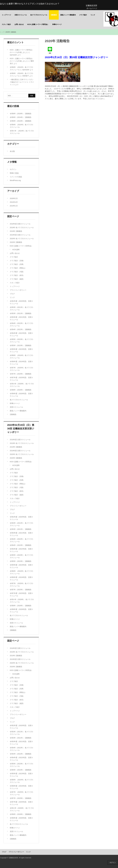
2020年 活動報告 (16, 242)
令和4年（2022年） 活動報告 (20, 329)
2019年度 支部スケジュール (20, 235)
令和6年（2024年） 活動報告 (20, 117)
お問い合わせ (19, 24)
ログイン (13, 169)
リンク (93, 15)
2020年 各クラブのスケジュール (22, 238)
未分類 (12, 151)
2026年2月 (14, 198)
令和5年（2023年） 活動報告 (20, 345)
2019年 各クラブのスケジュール (22, 227)
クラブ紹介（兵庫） (17, 264)
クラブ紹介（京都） (17, 261)
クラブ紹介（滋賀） (17, 279)
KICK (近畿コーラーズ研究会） (38, 24)
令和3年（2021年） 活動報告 (20, 313)
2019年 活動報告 (16, 231)
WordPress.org (15, 180)
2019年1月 (14, 206)
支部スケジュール (21, 15)
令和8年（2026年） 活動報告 (20, 114)
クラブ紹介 (83, 15)
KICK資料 (16, 250)
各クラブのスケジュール (38, 15)
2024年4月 (14, 202)
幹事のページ (57, 24)
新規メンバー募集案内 (68, 15)
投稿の (14, 173)
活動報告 (54, 15)
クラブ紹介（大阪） (17, 272)
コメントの (16, 177)
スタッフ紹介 (6, 24)
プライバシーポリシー (18, 290)
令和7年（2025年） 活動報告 (20, 374)
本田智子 (25, 76)
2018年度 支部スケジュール (20, 224)
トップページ (6, 15)
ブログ (12, 294)
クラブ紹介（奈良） (17, 275)
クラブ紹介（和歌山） (18, 268)
